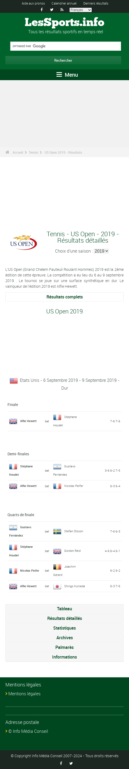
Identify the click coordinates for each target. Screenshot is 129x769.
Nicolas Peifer (73, 486)
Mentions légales (24, 694)
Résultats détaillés (64, 618)
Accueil (18, 152)
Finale (13, 404)
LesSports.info (64, 22)
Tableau (64, 609)
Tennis (33, 152)
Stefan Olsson (73, 531)
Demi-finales (18, 453)
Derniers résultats (95, 3)
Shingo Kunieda (74, 586)
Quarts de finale (21, 514)
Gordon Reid (72, 551)
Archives (64, 638)
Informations (64, 657)
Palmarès (64, 647)
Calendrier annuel (64, 3)
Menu (67, 74)
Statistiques (64, 628)
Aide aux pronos (33, 3)
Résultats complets (64, 297)
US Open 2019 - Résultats (63, 152)
